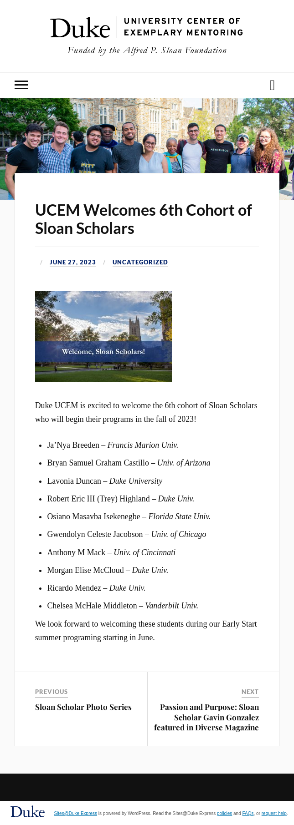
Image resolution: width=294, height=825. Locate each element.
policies (224, 813)
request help (274, 813)
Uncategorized (140, 262)
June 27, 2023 (73, 262)
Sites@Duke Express (75, 813)
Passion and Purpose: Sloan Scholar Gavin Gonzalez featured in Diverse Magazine (206, 717)
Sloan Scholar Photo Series (83, 707)
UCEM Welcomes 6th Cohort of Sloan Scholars (143, 219)
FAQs (248, 813)
